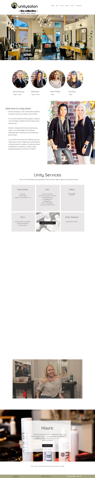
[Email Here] (47, 445)
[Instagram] (80, 476)
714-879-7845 (56, 438)
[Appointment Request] (47, 222)
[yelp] (18, 476)
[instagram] (16, 476)
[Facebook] (78, 476)
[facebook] (14, 476)
